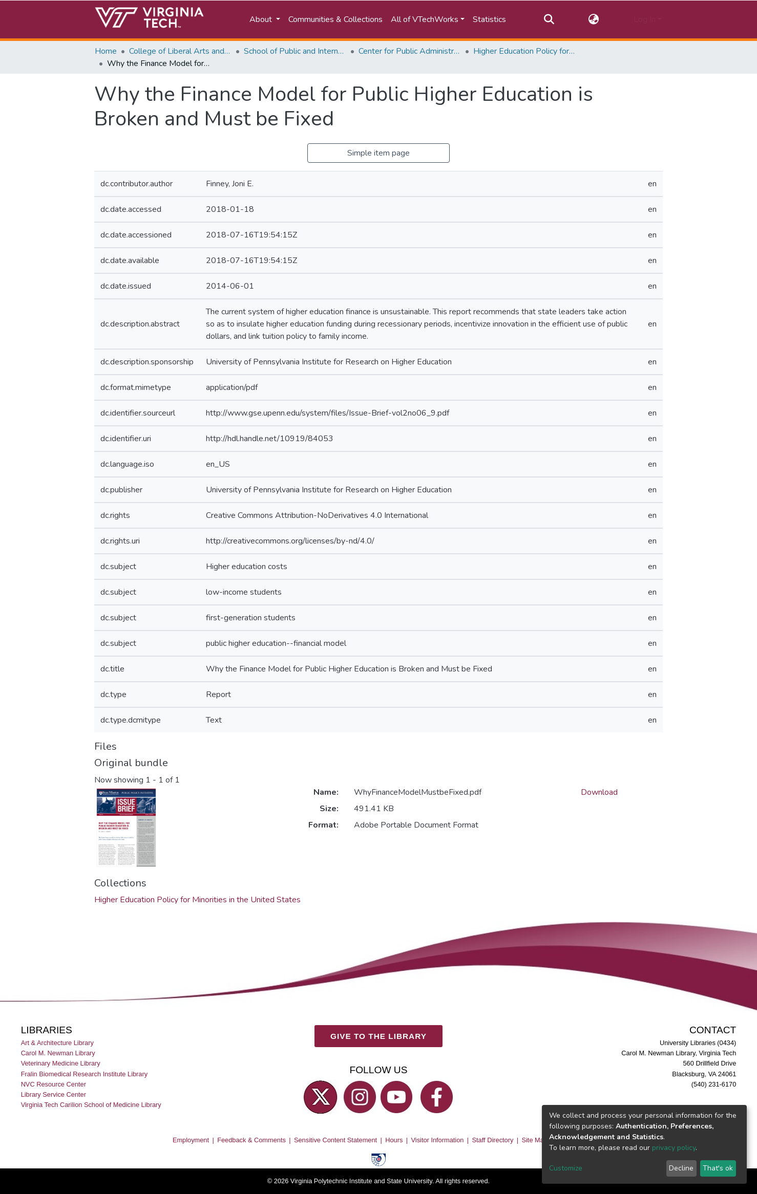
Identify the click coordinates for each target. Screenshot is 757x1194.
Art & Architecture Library (57, 1043)
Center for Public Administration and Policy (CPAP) (410, 51)
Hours (394, 1140)
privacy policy (674, 1148)
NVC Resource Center (53, 1084)
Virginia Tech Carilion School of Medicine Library (91, 1105)
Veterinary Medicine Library (60, 1063)
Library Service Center (53, 1094)
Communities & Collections (335, 19)
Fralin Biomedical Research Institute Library (84, 1073)
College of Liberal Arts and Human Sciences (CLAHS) (180, 51)
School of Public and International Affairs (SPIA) (295, 51)
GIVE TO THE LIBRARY (378, 1036)
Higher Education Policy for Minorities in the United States (524, 51)
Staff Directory (493, 1140)
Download (599, 792)
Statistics (489, 19)
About (261, 19)
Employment (191, 1140)
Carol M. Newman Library (58, 1053)
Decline (681, 1168)
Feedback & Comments (251, 1140)
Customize (565, 1168)
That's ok (718, 1168)
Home (106, 51)
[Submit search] (548, 19)
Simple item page (378, 153)
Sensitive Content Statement (335, 1140)
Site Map (534, 1140)
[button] (593, 19)
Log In (645, 19)
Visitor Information (437, 1140)
